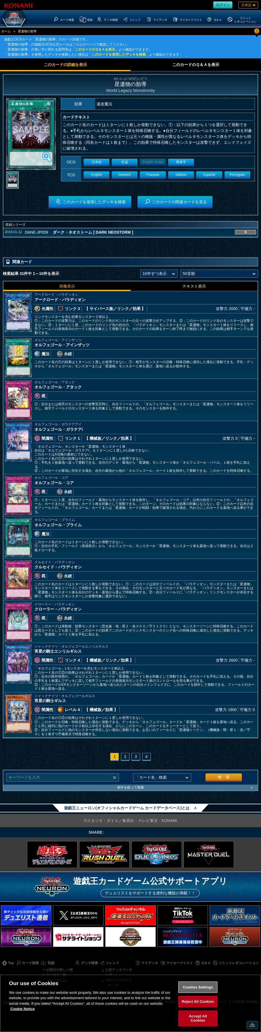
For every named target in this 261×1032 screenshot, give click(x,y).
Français (152, 175)
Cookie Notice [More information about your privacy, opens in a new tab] (22, 1009)
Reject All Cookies (198, 1001)
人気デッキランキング (118, 972)
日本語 (96, 162)
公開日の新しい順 (59, 970)
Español (209, 175)
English (96, 175)
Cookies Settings (198, 987)
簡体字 (181, 162)
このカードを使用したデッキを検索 (119, 54)
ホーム (6, 31)
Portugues (237, 175)
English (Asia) (153, 162)
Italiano (181, 175)
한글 (124, 162)
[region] (130, 1003)
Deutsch (124, 175)
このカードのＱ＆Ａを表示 (95, 49)
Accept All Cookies (198, 1018)
